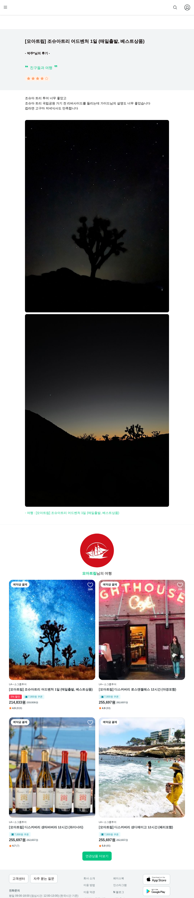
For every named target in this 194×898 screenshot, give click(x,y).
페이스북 (118, 827)
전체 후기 (119, 847)
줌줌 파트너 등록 (139, 7)
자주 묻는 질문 (92, 868)
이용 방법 (89, 834)
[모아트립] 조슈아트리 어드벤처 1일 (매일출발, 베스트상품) (37, 658)
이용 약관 (89, 841)
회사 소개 (89, 827)
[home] (17, 9)
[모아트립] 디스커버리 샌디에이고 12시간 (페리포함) (37, 764)
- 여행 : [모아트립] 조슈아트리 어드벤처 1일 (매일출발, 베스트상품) (72, 514)
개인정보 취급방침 (94, 847)
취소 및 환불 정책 (94, 854)
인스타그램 (120, 834)
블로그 (118, 841)
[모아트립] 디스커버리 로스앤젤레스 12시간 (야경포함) (96, 658)
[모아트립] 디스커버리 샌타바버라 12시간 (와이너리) (156, 658)
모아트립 (89, 574)
